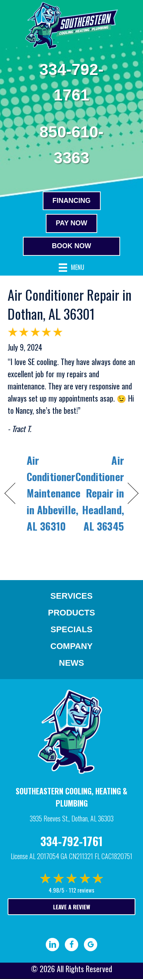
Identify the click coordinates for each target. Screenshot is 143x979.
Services (71, 596)
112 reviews (81, 890)
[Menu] (71, 268)
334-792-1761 (71, 841)
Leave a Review (71, 906)
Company (71, 646)
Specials (71, 629)
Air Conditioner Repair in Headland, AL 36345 (100, 493)
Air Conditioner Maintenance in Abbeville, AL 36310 (53, 493)
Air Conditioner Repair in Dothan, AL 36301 (70, 304)
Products (71, 612)
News (71, 663)
